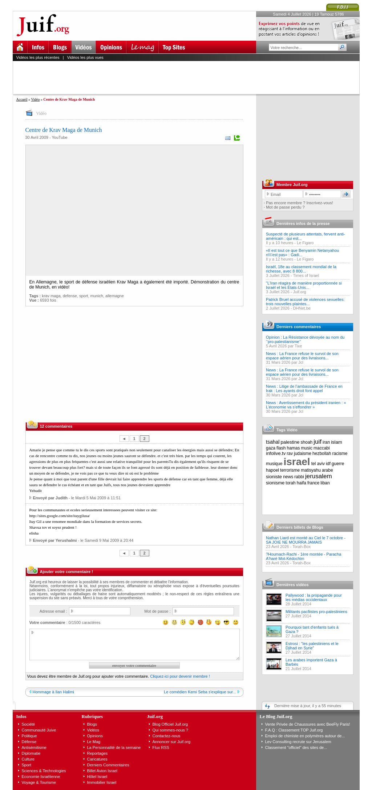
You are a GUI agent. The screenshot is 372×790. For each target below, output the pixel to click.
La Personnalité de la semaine (114, 747)
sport (83, 296)
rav (290, 453)
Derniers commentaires (298, 327)
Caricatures (97, 759)
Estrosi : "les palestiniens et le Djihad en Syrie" (312, 645)
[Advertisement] (189, 77)
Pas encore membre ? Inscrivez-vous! (299, 203)
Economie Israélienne (41, 776)
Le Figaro (305, 243)
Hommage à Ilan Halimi (53, 692)
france (313, 482)
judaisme (302, 453)
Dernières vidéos (292, 585)
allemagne (114, 296)
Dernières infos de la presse (303, 223)
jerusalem (318, 476)
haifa (301, 482)
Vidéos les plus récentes (38, 57)
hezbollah (321, 453)
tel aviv (318, 463)
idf (328, 463)
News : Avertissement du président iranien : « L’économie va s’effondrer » (306, 404)
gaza (270, 448)
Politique (29, 736)
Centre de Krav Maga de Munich (63, 130)
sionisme (275, 482)
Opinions (95, 736)
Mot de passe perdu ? (285, 207)
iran (326, 442)
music (306, 448)
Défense (29, 741)
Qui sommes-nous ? (170, 730)
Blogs (92, 724)
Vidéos (93, 730)
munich (96, 296)
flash (281, 448)
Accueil (22, 99)
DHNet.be (302, 308)
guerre (338, 463)
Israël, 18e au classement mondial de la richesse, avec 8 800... (301, 269)
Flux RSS (161, 747)
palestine (289, 442)
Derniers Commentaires (108, 765)
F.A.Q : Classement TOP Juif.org (294, 730)
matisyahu (311, 470)
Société (28, 724)
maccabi (322, 448)
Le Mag (94, 741)
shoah (307, 442)
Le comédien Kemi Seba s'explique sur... (200, 692)
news (288, 476)
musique (274, 463)
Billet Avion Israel (102, 771)
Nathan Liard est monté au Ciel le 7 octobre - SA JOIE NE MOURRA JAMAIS (305, 540)
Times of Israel (306, 275)
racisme (340, 453)
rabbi (299, 476)
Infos (21, 716)
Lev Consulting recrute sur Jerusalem (298, 741)
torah (290, 482)
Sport (26, 765)
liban (324, 482)
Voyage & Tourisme (39, 782)
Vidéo (35, 99)
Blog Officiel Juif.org (170, 724)
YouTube (59, 137)
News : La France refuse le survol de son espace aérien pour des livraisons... (302, 355)
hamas (293, 448)
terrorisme (290, 470)
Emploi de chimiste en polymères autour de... (305, 736)
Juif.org (299, 292)
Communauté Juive (39, 730)
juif (318, 441)
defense (70, 296)
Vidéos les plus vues (85, 57)
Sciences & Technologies (44, 771)
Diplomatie (31, 753)
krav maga (51, 296)
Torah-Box (301, 546)
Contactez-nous (167, 736)
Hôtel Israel (97, 776)
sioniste (274, 476)
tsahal (272, 442)
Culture (28, 759)
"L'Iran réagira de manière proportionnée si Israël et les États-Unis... (303, 285)
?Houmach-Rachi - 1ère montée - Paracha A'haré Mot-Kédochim (303, 556)
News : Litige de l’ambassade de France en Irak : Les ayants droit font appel (304, 388)
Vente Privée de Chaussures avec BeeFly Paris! (307, 724)
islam (336, 442)
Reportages (97, 753)
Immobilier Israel (102, 782)
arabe (327, 470)
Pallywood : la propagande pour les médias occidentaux (314, 597)
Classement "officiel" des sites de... (296, 747)
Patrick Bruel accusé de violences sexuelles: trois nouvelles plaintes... (305, 301)
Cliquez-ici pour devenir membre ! (180, 676)
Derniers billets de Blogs (299, 527)
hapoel (272, 470)
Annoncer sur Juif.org (172, 741)
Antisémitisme (34, 747)
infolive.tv (276, 453)
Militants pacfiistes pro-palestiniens (316, 611)
